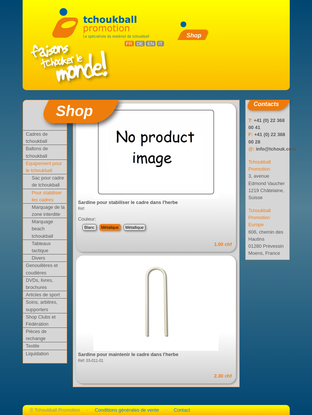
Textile (32, 346)
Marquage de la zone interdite (48, 210)
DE (140, 43)
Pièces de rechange (36, 335)
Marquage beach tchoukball (42, 228)
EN (150, 43)
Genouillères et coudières (42, 269)
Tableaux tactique (41, 247)
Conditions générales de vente (127, 410)
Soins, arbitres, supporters (42, 305)
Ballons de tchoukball (37, 152)
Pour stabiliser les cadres (47, 196)
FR (129, 43)
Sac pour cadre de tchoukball (48, 181)
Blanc (89, 227)
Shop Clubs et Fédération (41, 320)
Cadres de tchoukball (37, 137)
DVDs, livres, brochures (39, 283)
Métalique (110, 227)
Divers (38, 258)
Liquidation (37, 353)
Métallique (134, 227)
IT (160, 43)
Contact (182, 410)
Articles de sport (43, 294)
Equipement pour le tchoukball (44, 167)
